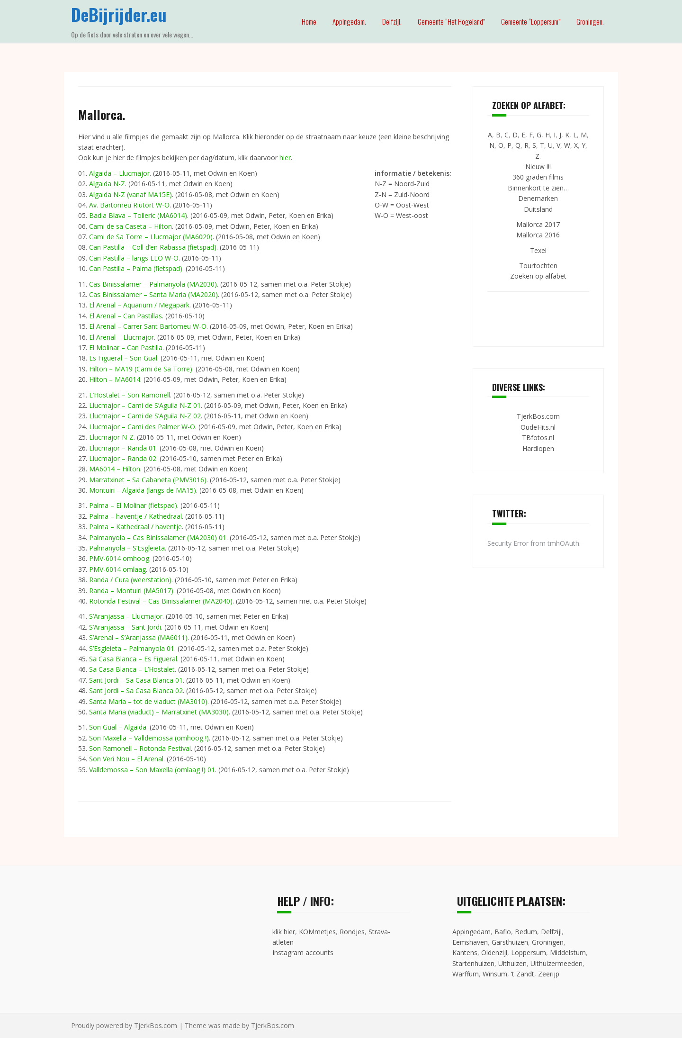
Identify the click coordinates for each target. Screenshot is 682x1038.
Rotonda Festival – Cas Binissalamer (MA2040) (161, 600)
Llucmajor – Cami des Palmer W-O (142, 426)
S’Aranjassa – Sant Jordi (125, 627)
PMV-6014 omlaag (117, 569)
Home (309, 21)
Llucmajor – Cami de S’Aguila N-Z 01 (145, 405)
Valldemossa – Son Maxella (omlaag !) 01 (152, 769)
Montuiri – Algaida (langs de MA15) (142, 490)
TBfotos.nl (538, 437)
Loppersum (528, 952)
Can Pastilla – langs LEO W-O (134, 257)
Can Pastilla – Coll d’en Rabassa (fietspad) (152, 247)
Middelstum (568, 952)
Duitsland (538, 209)
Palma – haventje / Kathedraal (135, 516)
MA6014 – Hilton (114, 468)
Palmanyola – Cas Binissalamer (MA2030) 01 (157, 537)
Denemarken (538, 198)
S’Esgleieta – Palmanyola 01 (131, 648)
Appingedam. (349, 21)
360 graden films (538, 176)
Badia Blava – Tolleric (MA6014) (138, 215)
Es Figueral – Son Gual (123, 357)
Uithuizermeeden (556, 963)
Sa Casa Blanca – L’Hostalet (132, 669)
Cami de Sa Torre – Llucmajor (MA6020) (151, 236)
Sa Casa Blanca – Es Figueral (133, 658)
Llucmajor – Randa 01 (122, 447)
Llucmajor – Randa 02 (122, 458)
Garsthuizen (510, 942)
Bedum (526, 931)
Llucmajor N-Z (111, 437)
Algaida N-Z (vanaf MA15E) (130, 194)
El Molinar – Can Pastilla (125, 347)
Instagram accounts (302, 952)
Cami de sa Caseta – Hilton (130, 226)
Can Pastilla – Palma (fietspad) (135, 268)
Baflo (502, 931)
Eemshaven (470, 942)
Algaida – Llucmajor (119, 173)
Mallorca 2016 (538, 234)
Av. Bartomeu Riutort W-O (129, 204)
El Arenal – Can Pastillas (125, 315)
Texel (538, 250)
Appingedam (471, 931)
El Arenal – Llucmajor (121, 337)
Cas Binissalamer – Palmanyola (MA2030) (153, 284)
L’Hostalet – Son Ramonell (129, 394)
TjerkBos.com (538, 416)
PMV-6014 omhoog (119, 558)
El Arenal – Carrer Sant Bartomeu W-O (147, 326)
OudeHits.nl (538, 427)
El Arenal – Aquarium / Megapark (139, 304)
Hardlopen (538, 448)
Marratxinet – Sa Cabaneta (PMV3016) (147, 479)
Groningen (548, 942)
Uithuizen (512, 963)
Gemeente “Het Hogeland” (451, 21)
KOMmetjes (317, 931)
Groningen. (590, 21)
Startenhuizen (473, 963)
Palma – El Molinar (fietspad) (133, 505)
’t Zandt (522, 973)
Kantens (464, 952)
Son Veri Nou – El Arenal (126, 758)
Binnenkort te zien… (538, 187)
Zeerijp (548, 973)
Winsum (495, 973)
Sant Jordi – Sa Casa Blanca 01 (136, 680)
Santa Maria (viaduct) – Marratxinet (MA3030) (159, 711)
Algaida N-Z (107, 183)
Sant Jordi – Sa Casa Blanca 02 (136, 690)
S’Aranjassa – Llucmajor (125, 616)
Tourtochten (538, 265)
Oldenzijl (494, 952)
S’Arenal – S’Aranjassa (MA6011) (138, 637)
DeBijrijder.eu (119, 14)
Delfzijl (551, 931)
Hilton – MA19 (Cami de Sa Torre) (140, 368)
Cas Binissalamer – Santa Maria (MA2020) (153, 294)
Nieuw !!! (538, 166)
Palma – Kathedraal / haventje (135, 526)
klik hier (283, 931)
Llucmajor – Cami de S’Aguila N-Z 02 (145, 415)
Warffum (465, 973)
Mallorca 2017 (538, 224)
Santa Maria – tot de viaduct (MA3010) (148, 701)
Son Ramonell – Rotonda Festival (140, 748)
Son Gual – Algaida (117, 726)
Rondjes (352, 931)
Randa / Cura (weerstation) (130, 579)
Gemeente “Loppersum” (530, 21)
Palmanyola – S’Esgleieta (127, 547)
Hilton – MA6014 (114, 379)
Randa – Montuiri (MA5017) (131, 590)
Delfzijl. (392, 21)
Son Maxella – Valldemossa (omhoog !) (149, 737)
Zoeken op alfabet (538, 275)
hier (285, 157)
